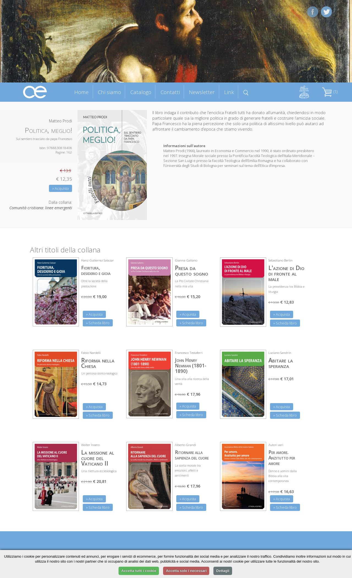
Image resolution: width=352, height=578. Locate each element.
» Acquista (60, 188)
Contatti (170, 92)
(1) (329, 91)
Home (81, 92)
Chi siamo (109, 92)
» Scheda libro (97, 322)
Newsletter (202, 92)
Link (229, 92)
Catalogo (140, 92)
